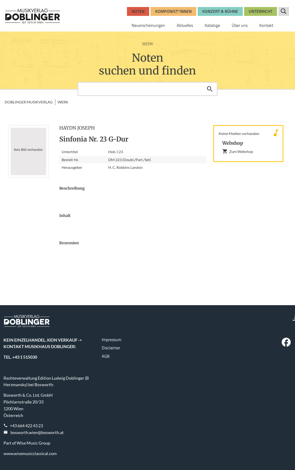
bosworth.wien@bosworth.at (37, 432)
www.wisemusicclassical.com (30, 453)
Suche (283, 11)
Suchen (210, 89)
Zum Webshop (237, 151)
